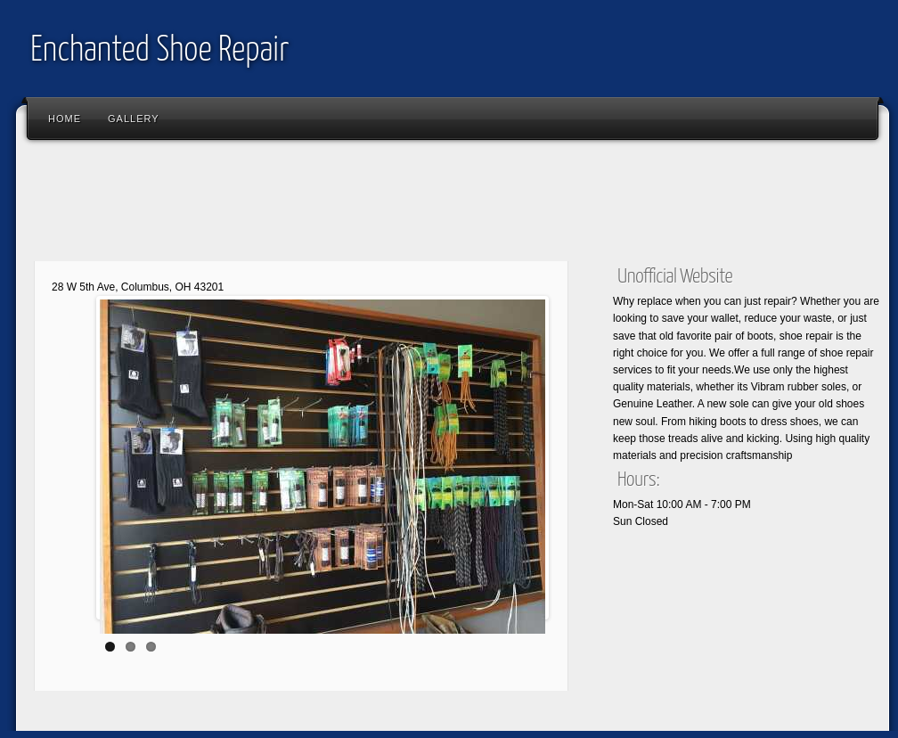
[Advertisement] (349, 205)
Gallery (133, 118)
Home (64, 118)
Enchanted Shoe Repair (159, 51)
